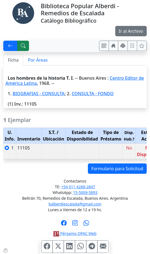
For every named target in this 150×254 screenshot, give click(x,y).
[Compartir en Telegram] (92, 246)
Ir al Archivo (131, 31)
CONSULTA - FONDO (93, 94)
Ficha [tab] (13, 60)
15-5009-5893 (85, 192)
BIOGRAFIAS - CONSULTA (39, 94)
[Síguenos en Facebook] (64, 225)
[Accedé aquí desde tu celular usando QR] (104, 46)
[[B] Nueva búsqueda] (23, 46)
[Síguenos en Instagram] (75, 225)
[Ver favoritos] (142, 46)
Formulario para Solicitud (117, 169)
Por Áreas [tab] (38, 60)
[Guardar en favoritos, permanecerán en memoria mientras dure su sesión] (132, 46)
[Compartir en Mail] (103, 246)
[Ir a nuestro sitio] (114, 46)
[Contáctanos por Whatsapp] (86, 225)
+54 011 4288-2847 (78, 186)
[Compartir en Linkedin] (69, 246)
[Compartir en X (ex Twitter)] (58, 246)
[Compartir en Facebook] (47, 246)
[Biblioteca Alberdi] (23, 13)
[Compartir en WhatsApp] (80, 246)
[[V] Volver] (10, 46)
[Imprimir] (123, 46)
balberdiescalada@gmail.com (75, 204)
